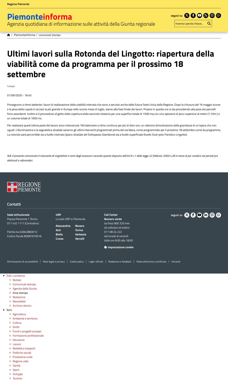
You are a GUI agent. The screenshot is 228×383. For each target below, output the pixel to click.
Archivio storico (22, 305)
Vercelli (79, 238)
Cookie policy (77, 261)
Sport (16, 370)
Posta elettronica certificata (151, 261)
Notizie (17, 280)
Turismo (17, 378)
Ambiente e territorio (25, 318)
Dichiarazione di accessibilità (22, 261)
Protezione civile (22, 357)
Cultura (17, 323)
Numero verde (113, 219)
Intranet (175, 261)
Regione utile (20, 361)
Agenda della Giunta (25, 288)
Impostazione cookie (118, 247)
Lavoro (17, 344)
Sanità (16, 365)
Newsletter (19, 301)
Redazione (19, 297)
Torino (79, 230)
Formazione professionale (28, 335)
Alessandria (63, 226)
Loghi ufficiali (96, 261)
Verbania (80, 234)
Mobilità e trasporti (24, 348)
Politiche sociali (22, 353)
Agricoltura (19, 314)
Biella (59, 234)
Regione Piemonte (18, 4)
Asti (58, 230)
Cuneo (59, 238)
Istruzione (19, 340)
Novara (79, 226)
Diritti (16, 327)
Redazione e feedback (119, 261)
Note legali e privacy (54, 261)
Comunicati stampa (24, 284)
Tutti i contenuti (15, 276)
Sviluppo (18, 374)
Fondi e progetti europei (27, 331)
